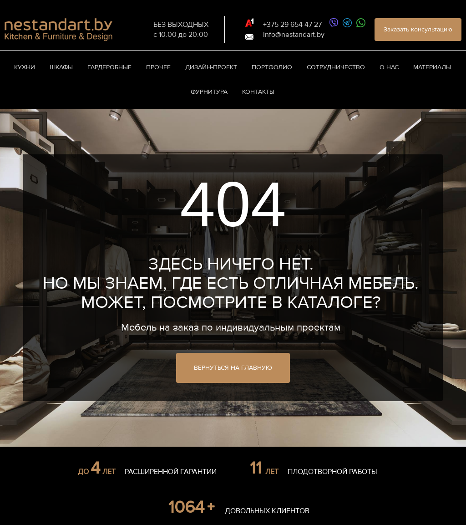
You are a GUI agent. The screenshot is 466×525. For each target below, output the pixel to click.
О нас (389, 67)
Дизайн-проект (211, 67)
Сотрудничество (336, 67)
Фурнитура (209, 92)
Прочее (158, 67)
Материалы (432, 67)
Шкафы (61, 67)
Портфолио (272, 67)
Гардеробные (109, 67)
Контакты (258, 92)
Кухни (24, 67)
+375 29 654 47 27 (292, 24)
